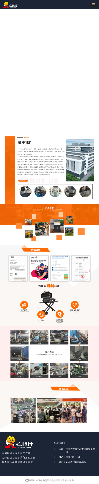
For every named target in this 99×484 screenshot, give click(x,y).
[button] (93, 4)
